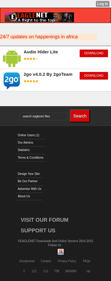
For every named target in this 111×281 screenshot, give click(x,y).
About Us (24, 196)
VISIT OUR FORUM (44, 220)
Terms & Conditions (31, 157)
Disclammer (27, 261)
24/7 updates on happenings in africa (39, 36)
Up (88, 271)
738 (56, 271)
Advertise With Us (29, 188)
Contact (46, 261)
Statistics (24, 150)
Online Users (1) (28, 135)
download (94, 53)
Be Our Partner (28, 181)
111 (34, 271)
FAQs (86, 261)
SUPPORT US (38, 231)
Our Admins (25, 142)
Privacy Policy (67, 261)
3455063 (71, 271)
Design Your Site (29, 173)
